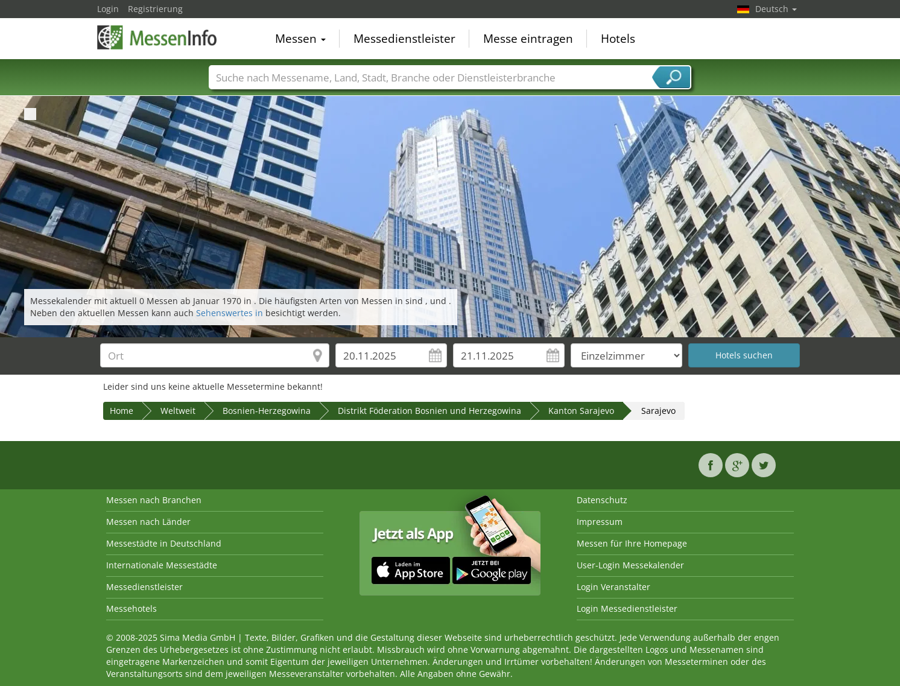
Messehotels (131, 608)
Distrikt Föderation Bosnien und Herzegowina (429, 410)
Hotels (618, 38)
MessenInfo (157, 37)
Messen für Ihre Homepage (632, 543)
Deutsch (776, 8)
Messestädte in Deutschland (163, 543)
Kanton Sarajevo (581, 410)
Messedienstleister (404, 38)
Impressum (600, 521)
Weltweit (177, 410)
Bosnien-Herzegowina (267, 410)
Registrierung (155, 8)
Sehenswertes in (230, 313)
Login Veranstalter (613, 586)
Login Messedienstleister (627, 608)
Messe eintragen (528, 38)
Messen (300, 38)
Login (108, 8)
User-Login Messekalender (630, 565)
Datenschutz (602, 500)
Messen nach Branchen (153, 500)
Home (121, 410)
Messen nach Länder (148, 521)
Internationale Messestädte (161, 565)
